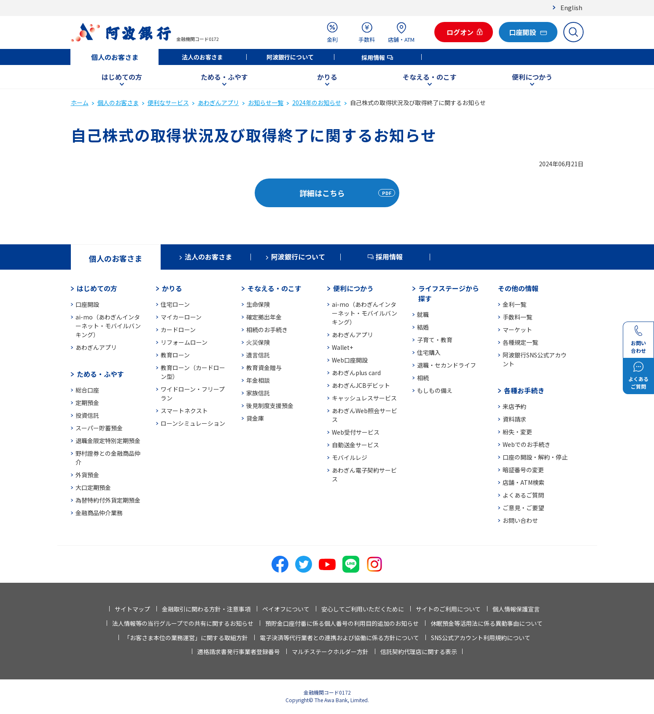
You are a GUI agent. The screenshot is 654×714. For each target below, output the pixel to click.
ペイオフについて (286, 609)
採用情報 (373, 57)
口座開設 (87, 304)
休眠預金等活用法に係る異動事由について (487, 623)
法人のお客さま (202, 57)
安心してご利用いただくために (362, 609)
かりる (327, 77)
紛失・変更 (517, 431)
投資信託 (87, 415)
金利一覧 (514, 304)
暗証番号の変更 (523, 469)
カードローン (178, 329)
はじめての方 (122, 77)
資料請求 (514, 419)
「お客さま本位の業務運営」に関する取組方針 (186, 637)
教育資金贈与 (264, 367)
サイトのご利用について (448, 609)
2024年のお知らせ (316, 102)
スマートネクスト (184, 410)
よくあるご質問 (523, 495)
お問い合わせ (520, 520)
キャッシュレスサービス (364, 398)
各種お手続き (524, 390)
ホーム (80, 102)
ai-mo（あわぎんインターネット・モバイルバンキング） (108, 326)
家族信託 (258, 393)
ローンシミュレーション (193, 423)
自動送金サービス (355, 445)
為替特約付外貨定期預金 (107, 500)
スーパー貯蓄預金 (99, 428)
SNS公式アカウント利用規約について (480, 637)
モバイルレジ (349, 457)
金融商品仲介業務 (99, 512)
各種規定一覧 (520, 342)
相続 (423, 377)
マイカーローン (181, 317)
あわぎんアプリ (218, 102)
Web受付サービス (355, 432)
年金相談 (258, 380)
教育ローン (175, 355)
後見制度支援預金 (269, 405)
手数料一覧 (517, 317)
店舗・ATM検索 (523, 482)
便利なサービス (168, 102)
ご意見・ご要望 (523, 507)
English (571, 7)
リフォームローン (184, 342)
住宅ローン (175, 304)
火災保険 (258, 342)
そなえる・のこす (430, 77)
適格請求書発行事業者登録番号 (238, 651)
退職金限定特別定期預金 (107, 440)
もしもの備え (434, 390)
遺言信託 (258, 355)
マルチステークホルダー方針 (330, 651)
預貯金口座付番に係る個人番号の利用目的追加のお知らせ (342, 623)
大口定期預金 (93, 487)
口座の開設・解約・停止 (535, 457)
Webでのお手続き (526, 444)
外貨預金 (87, 475)
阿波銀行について (290, 57)
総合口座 (87, 390)
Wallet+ (342, 347)
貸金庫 (255, 418)
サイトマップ (132, 609)
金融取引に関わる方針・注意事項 (206, 609)
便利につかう (532, 77)
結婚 (423, 327)
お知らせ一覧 (265, 102)
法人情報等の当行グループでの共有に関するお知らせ (182, 623)
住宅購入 (429, 352)
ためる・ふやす (224, 77)
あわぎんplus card (356, 372)
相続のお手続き (267, 329)
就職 (423, 314)
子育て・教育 (434, 339)
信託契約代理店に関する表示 (418, 651)
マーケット (517, 329)
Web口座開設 (350, 360)
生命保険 (258, 304)
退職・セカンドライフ (446, 365)
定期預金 (87, 402)
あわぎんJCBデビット (361, 385)
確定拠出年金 (264, 317)
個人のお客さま (114, 57)
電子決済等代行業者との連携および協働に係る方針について (339, 637)
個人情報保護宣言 (516, 609)
